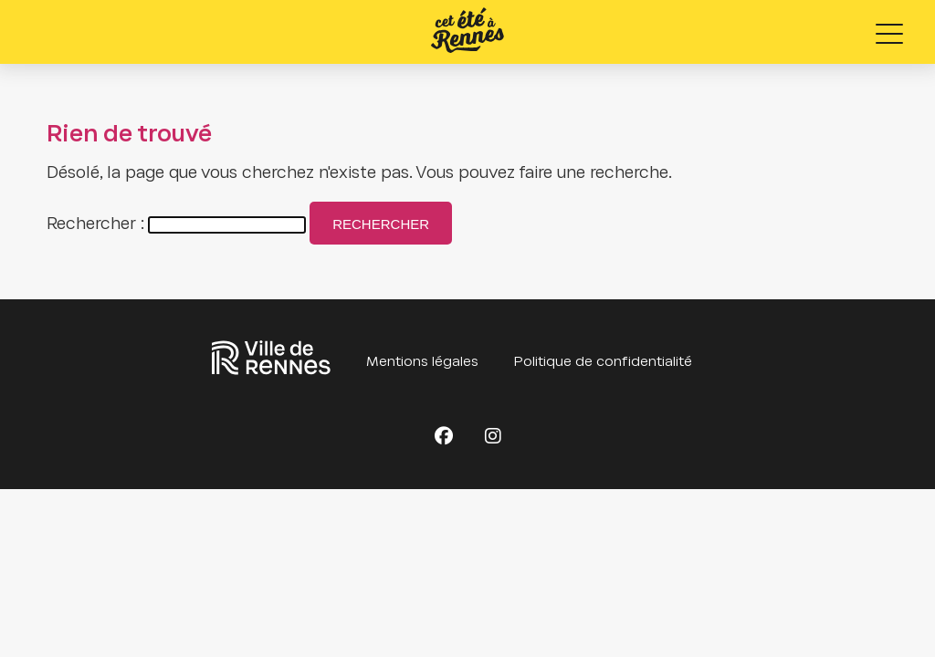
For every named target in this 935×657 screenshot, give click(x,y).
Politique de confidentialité (603, 362)
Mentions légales (422, 362)
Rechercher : (95, 225)
